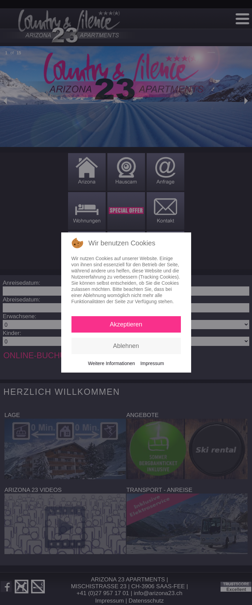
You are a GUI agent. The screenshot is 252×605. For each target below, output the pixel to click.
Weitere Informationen (111, 363)
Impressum (152, 363)
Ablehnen (126, 345)
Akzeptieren (126, 324)
